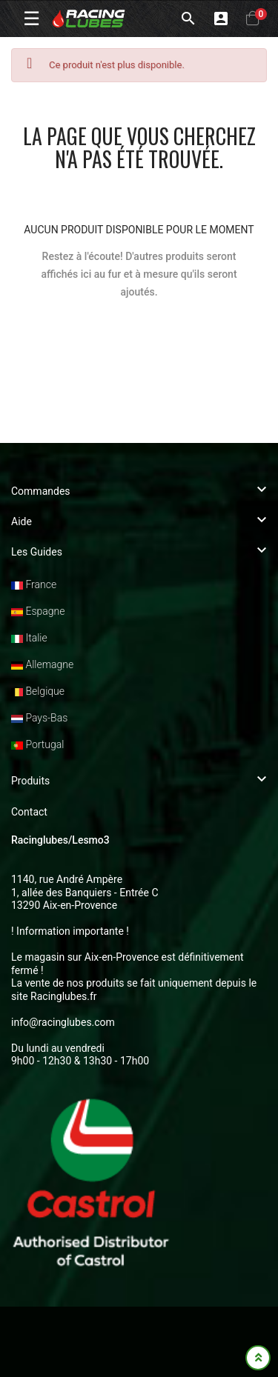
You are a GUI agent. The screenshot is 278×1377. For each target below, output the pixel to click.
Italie (29, 638)
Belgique (37, 691)
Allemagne (42, 664)
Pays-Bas (39, 718)
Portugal (37, 744)
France (33, 584)
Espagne (37, 611)
